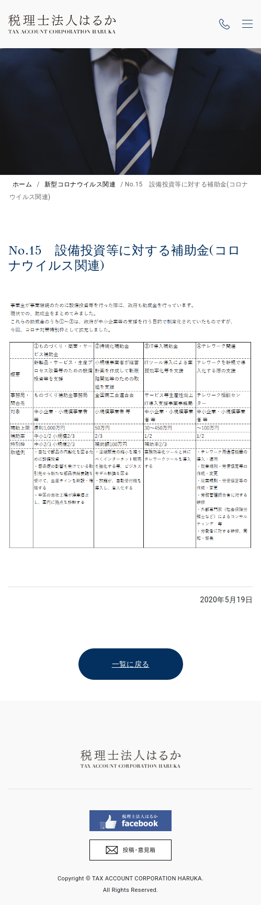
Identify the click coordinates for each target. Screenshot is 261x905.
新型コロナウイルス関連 (80, 184)
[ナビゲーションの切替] (247, 24)
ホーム (22, 184)
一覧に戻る (131, 664)
